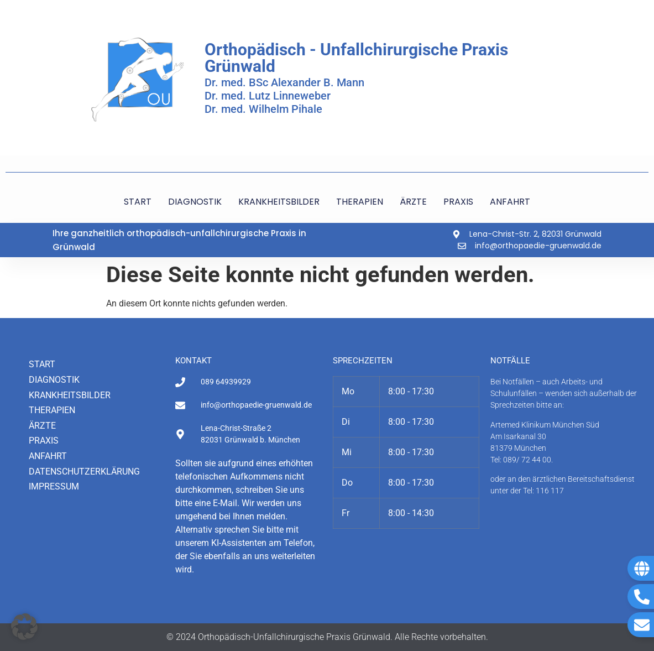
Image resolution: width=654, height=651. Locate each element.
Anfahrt (48, 456)
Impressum (54, 486)
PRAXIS (458, 201)
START (137, 201)
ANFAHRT (510, 201)
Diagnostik (54, 379)
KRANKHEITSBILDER (279, 201)
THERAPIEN (359, 201)
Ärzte (42, 425)
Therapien (52, 410)
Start (42, 364)
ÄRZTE (413, 201)
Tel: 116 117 (543, 490)
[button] (24, 626)
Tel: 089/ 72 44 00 (520, 459)
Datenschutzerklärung (84, 471)
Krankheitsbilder (70, 395)
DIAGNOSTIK (195, 201)
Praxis (44, 440)
